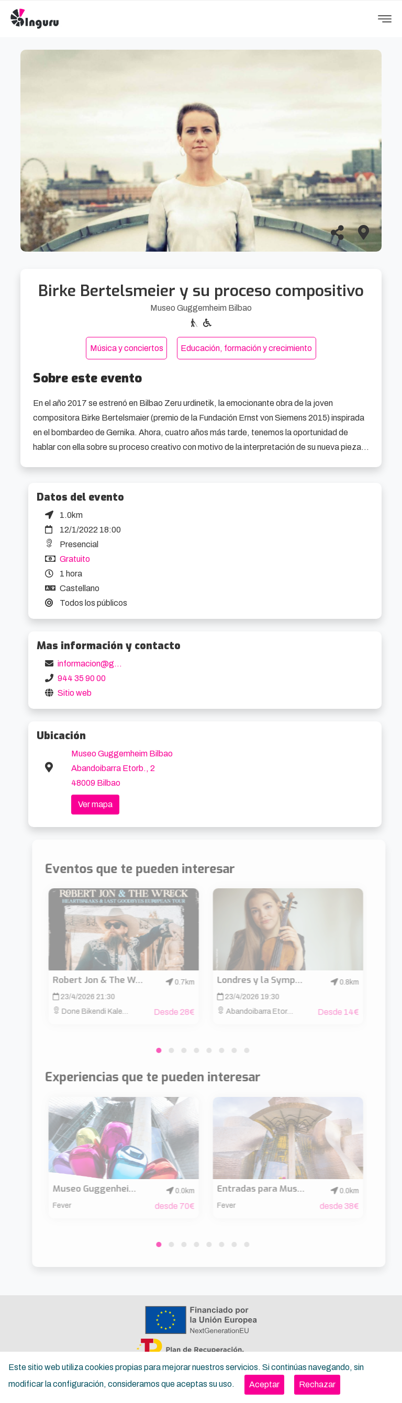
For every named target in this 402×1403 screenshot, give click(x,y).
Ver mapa (95, 804)
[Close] (264, 1385)
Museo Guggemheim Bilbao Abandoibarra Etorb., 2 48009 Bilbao (122, 768)
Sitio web (75, 692)
